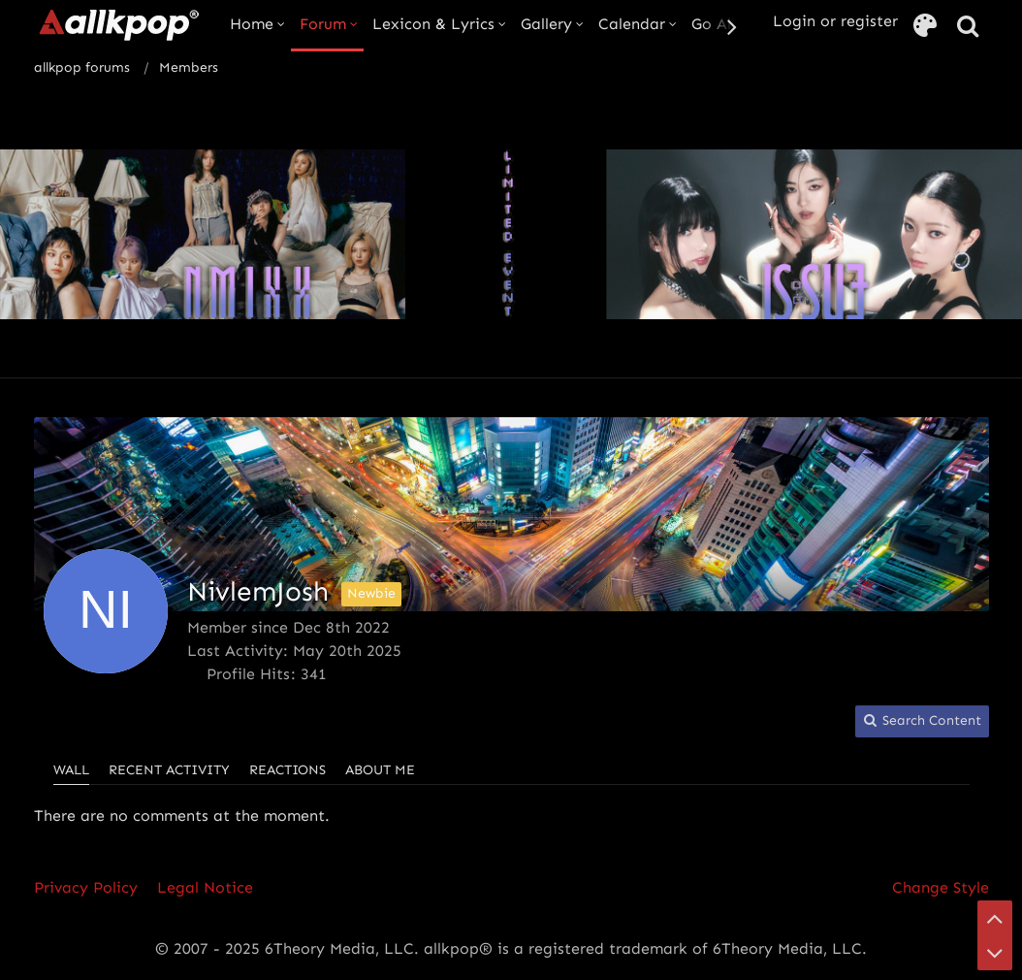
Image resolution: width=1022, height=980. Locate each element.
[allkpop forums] (118, 24)
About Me (380, 770)
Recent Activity (169, 770)
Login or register (835, 21)
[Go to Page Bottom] (994, 952)
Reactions (287, 770)
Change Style (940, 887)
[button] (922, 721)
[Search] (967, 27)
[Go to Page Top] (994, 917)
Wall (71, 770)
